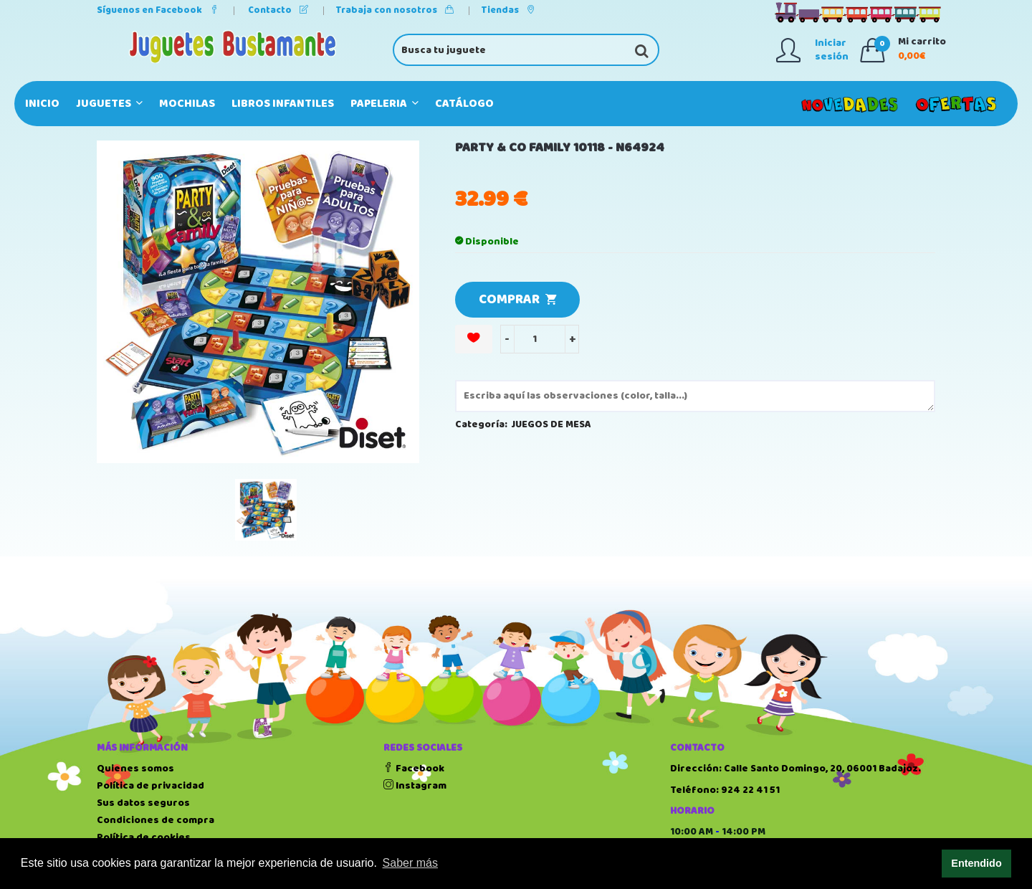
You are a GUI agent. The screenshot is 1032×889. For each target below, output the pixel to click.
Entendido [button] (976, 863)
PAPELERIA (384, 104)
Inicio (42, 104)
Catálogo (464, 104)
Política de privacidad (150, 786)
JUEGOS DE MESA (551, 424)
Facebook (413, 768)
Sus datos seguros (143, 803)
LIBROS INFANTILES (282, 104)
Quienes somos (135, 768)
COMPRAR (517, 299)
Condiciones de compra (155, 820)
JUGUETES (109, 104)
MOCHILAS (187, 104)
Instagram (414, 786)
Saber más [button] (410, 863)
